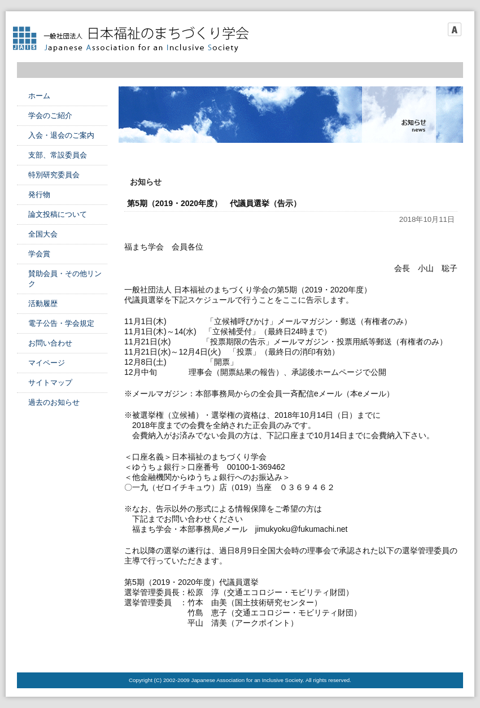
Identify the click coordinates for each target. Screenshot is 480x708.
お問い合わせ (50, 343)
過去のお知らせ (54, 402)
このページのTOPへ (435, 650)
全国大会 (43, 234)
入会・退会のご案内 (61, 135)
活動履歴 (43, 303)
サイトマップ (50, 382)
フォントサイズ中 (439, 29)
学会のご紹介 (50, 115)
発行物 (39, 194)
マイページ (46, 363)
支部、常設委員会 (57, 155)
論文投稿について (57, 214)
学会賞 (39, 254)
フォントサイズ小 (423, 29)
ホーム (39, 95)
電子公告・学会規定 (61, 323)
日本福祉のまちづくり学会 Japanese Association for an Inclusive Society (135, 39)
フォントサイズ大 (454, 29)
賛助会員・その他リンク (65, 278)
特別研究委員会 (54, 175)
